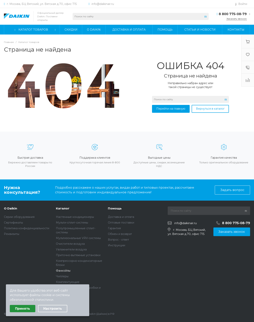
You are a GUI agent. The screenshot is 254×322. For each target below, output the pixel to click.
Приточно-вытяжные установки (78, 255)
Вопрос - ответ (118, 239)
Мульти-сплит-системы (72, 222)
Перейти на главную (170, 108)
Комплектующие (67, 282)
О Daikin (10, 208)
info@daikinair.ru (103, 4)
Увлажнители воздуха (71, 249)
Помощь (115, 208)
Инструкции (116, 245)
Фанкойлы (63, 270)
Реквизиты (11, 234)
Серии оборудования (19, 217)
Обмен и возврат (120, 234)
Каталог (62, 208)
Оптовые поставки (121, 222)
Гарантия (114, 228)
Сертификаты (13, 222)
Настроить (52, 308)
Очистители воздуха (70, 244)
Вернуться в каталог (210, 108)
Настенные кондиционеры (75, 217)
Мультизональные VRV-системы (78, 238)
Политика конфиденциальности (26, 228)
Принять (22, 308)
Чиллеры (62, 276)
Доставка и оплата (121, 217)
